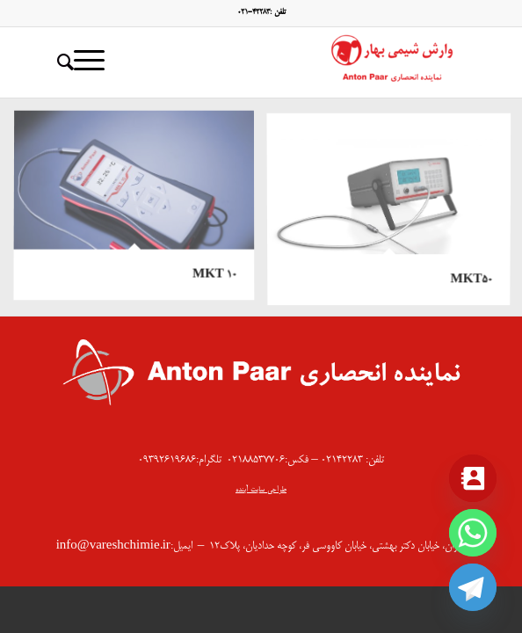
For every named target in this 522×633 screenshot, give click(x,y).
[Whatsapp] (473, 533)
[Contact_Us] (473, 478)
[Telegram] (473, 587)
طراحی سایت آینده (261, 490)
